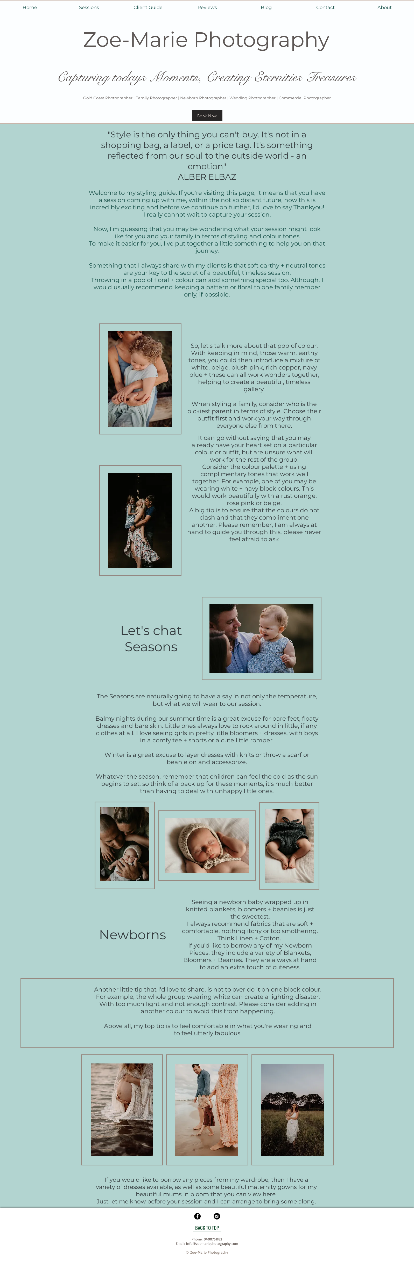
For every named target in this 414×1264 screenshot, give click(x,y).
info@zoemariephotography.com (212, 1243)
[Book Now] (207, 115)
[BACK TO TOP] (207, 1227)
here (269, 1194)
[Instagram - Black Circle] (217, 1216)
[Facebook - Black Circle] (197, 1216)
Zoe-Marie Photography (206, 39)
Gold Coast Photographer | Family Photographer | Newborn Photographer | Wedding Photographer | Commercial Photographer (207, 97)
